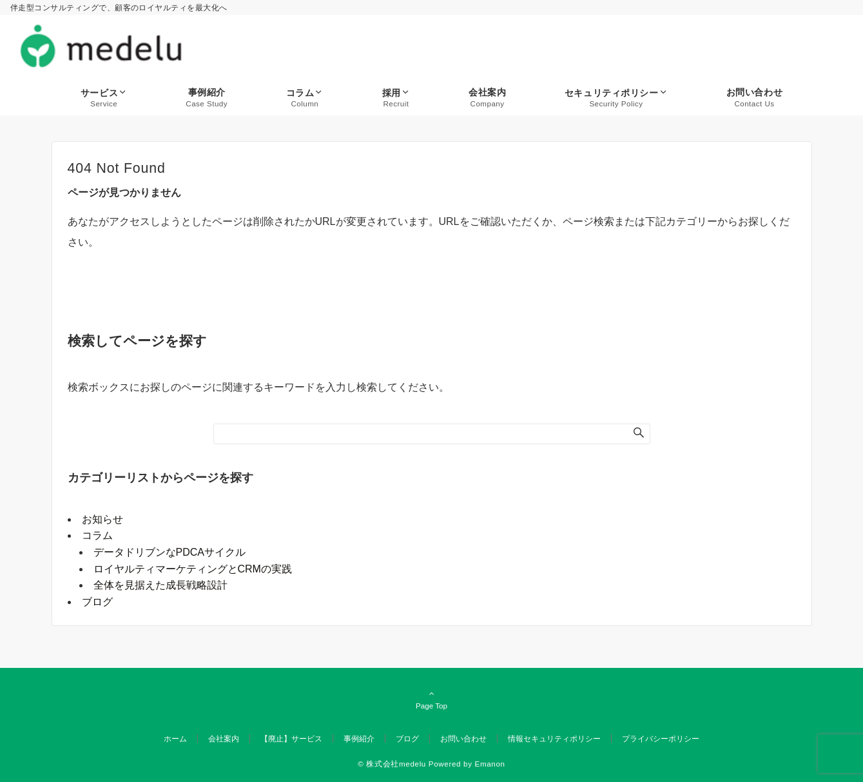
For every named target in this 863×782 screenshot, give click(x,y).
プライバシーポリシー (660, 738)
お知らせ (102, 519)
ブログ (97, 601)
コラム (97, 535)
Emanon (490, 763)
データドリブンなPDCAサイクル (169, 552)
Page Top (432, 699)
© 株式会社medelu (392, 763)
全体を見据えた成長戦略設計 (160, 585)
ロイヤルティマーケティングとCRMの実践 (192, 568)
